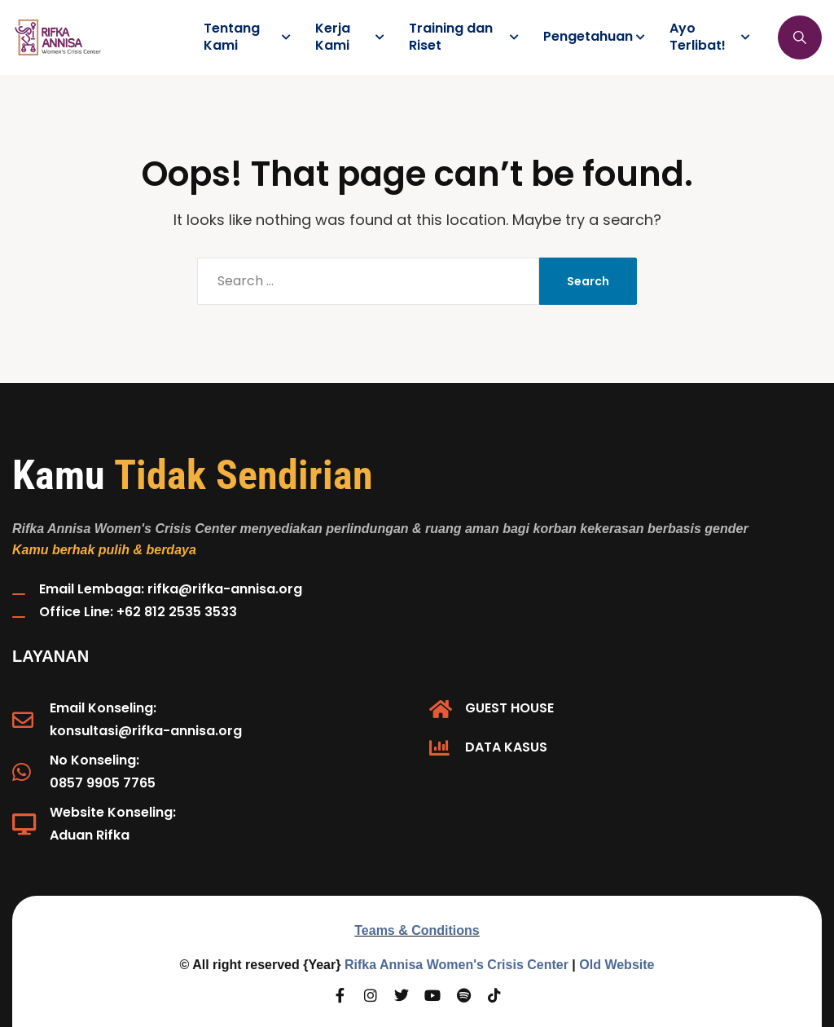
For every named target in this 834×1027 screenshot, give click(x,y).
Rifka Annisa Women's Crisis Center (456, 965)
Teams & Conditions (417, 930)
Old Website (616, 965)
